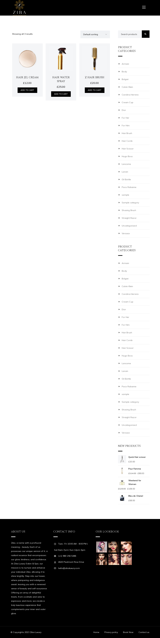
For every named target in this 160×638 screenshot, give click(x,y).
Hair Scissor (128, 148)
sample (125, 195)
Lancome (126, 164)
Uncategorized (129, 225)
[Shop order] (95, 34)
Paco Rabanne (129, 187)
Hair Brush (127, 133)
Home (96, 632)
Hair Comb (127, 141)
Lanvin (125, 171)
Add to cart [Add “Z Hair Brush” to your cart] (94, 90)
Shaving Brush (129, 210)
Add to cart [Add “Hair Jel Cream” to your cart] (27, 90)
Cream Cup (127, 102)
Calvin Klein (127, 87)
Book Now (128, 632)
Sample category (130, 202)
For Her (125, 117)
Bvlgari (125, 79)
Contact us (144, 632)
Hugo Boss (127, 156)
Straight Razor (129, 218)
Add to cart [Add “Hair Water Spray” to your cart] (61, 94)
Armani (125, 64)
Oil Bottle (126, 179)
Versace (126, 233)
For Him (126, 125)
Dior (124, 110)
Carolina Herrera (130, 94)
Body (124, 71)
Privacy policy (111, 632)
